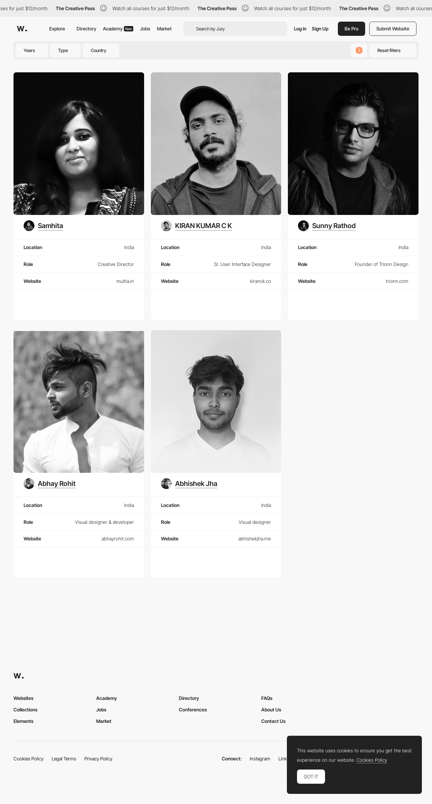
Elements (23, 721)
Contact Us (273, 721)
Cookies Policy (29, 758)
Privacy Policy (98, 758)
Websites (23, 698)
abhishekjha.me (254, 538)
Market (164, 28)
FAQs (266, 698)
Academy (118, 28)
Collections (25, 709)
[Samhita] (43, 225)
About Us (271, 709)
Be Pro (351, 28)
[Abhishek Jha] (189, 483)
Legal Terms (64, 758)
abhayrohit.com (118, 538)
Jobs (145, 28)
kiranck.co (260, 281)
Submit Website (392, 28)
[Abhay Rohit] (50, 483)
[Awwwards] (22, 28)
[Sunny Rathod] (327, 225)
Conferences (193, 709)
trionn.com (397, 281)
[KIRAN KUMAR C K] (196, 225)
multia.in (125, 281)
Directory (86, 28)
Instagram (260, 758)
